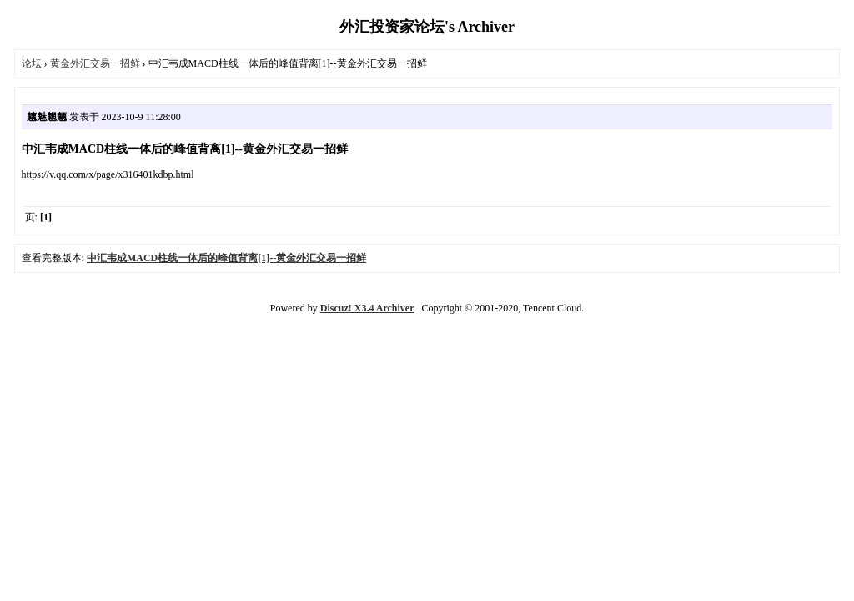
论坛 (32, 63)
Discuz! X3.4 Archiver (367, 308)
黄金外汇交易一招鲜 (95, 63)
